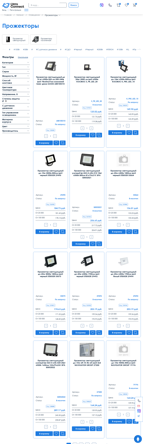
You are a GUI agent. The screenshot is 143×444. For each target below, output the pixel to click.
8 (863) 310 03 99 (90, 404)
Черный (78, 49)
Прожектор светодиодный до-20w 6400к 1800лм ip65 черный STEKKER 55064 (123, 149)
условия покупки (121, 427)
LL (128, 49)
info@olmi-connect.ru (11, 412)
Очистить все (23, 57)
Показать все (87, 369)
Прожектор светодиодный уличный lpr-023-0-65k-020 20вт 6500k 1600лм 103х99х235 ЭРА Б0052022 (51, 293)
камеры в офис (42, 429)
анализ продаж (95, 427)
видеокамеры (30, 429)
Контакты (8, 395)
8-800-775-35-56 (90, 377)
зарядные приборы (80, 429)
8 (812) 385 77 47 (36, 404)
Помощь (88, 421)
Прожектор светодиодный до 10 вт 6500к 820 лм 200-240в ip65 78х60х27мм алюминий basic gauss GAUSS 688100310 (50, 80)
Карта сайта (33, 440)
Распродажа (70, 421)
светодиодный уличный (85, 356)
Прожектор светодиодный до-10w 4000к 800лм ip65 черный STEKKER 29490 (50, 149)
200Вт (100, 49)
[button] (139, 49)
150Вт (120, 49)
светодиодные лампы (120, 356)
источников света (50, 362)
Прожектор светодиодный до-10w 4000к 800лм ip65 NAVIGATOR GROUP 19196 (123, 292)
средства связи (83, 427)
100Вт (17, 49)
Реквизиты (105, 421)
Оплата (22, 421)
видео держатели (108, 427)
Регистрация (15, 10)
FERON (111, 49)
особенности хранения (69, 427)
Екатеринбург (62, 400)
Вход (4, 10)
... (95, 347)
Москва (5, 400)
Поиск (73, 5)
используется (53, 429)
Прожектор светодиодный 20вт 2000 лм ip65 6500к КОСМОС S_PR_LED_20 (87, 79)
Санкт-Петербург (37, 400)
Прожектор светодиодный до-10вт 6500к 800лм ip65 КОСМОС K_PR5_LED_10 (123, 79)
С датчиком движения (47, 49)
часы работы (22, 427)
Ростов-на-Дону (90, 400)
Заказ (53, 421)
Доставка (6, 421)
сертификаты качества (51, 427)
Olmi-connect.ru (75, 434)
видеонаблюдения (66, 429)
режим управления (35, 427)
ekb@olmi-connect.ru (65, 412)
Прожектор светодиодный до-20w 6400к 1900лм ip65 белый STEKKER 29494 (123, 222)
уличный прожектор (50, 356)
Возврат (121, 421)
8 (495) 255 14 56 (9, 404)
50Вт (26, 49)
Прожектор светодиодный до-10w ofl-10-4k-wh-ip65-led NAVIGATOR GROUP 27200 (87, 292)
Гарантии (38, 421)
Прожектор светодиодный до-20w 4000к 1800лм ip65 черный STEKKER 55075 (50, 222)
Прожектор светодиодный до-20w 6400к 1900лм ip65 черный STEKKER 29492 (87, 222)
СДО (68, 49)
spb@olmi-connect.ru (38, 412)
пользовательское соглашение (13, 429)
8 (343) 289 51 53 (63, 404)
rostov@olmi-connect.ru (93, 412)
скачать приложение (10, 427)
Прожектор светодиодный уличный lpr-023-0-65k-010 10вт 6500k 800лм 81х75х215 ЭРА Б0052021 (87, 150)
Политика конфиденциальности (13, 440)
